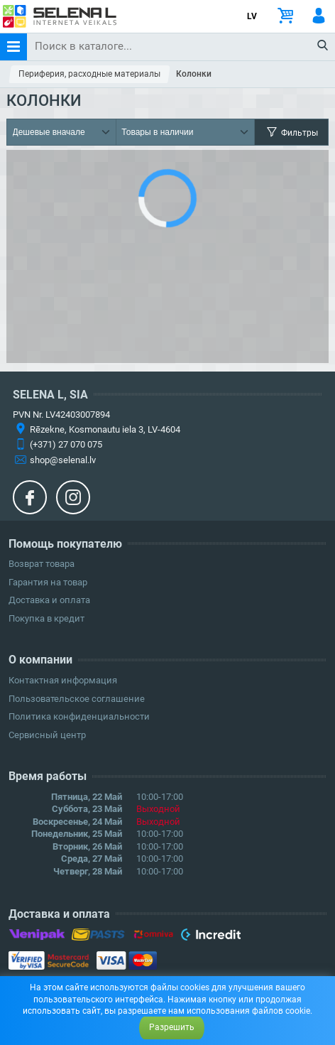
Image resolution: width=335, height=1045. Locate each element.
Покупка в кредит (46, 618)
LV (252, 16)
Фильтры (291, 132)
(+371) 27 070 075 (66, 444)
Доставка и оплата (49, 600)
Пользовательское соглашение (77, 698)
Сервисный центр (47, 735)
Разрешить (171, 1027)
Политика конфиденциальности (79, 716)
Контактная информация (63, 680)
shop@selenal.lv (63, 460)
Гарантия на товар (48, 582)
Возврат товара (42, 563)
